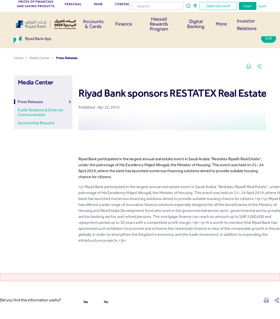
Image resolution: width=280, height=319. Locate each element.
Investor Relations (247, 24)
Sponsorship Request (36, 122)
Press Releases (30, 101)
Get (268, 38)
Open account (218, 5)
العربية (262, 6)
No (106, 302)
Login (247, 6)
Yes (85, 302)
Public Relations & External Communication (40, 112)
